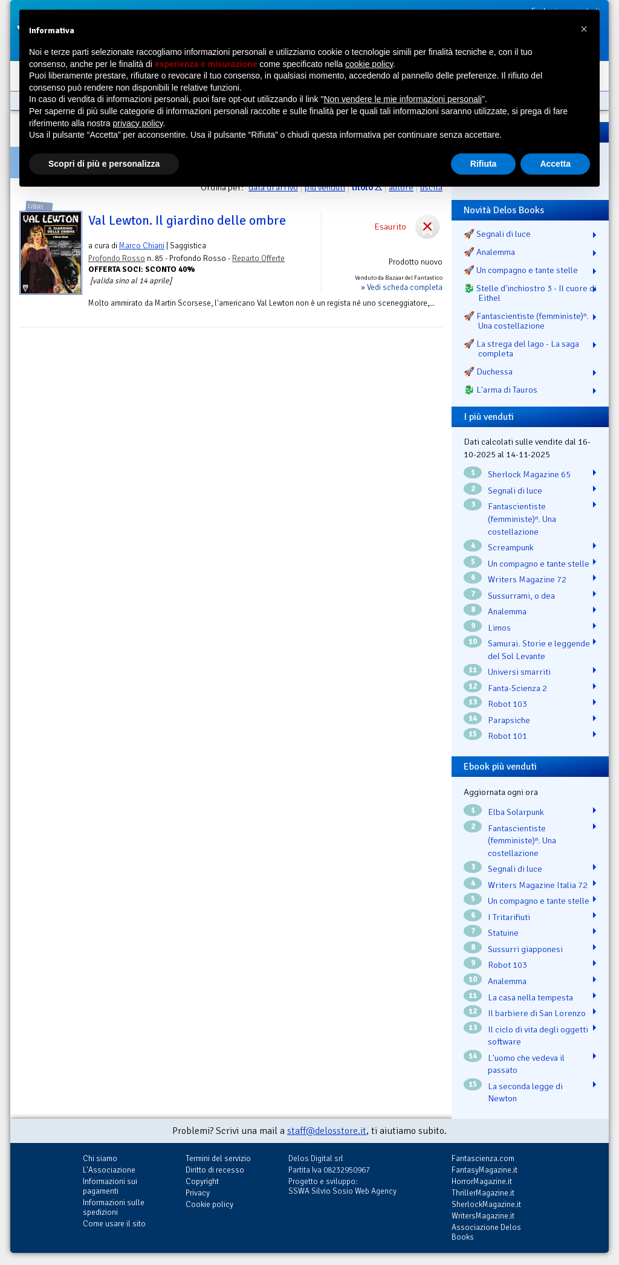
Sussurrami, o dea (521, 595)
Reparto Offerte (258, 258)
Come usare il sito (114, 1223)
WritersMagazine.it (483, 1216)
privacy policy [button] (138, 123)
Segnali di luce (515, 490)
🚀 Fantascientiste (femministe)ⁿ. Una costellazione (526, 320)
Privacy (198, 1193)
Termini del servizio (218, 1158)
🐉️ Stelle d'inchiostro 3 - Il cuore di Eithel (530, 293)
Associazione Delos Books (486, 1232)
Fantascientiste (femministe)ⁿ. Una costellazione (522, 518)
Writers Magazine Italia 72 (538, 885)
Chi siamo (100, 1158)
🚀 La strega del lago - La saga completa (521, 348)
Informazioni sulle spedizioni (113, 1207)
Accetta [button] (555, 164)
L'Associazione (109, 1170)
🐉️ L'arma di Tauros (500, 389)
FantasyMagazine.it (484, 1170)
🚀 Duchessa (488, 371)
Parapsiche (509, 720)
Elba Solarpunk (516, 811)
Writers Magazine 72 (527, 579)
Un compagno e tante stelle (538, 563)
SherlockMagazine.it (486, 1204)
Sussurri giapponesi (525, 949)
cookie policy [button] (369, 64)
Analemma (507, 611)
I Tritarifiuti (509, 917)
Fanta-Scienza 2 (517, 688)
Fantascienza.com (483, 1158)
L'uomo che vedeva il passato (526, 1064)
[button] (584, 29)
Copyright (202, 1181)
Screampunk (511, 547)
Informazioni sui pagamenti (110, 1186)
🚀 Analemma (489, 252)
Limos (499, 627)
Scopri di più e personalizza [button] (104, 164)
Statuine (503, 932)
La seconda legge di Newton (525, 1092)
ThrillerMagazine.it (483, 1193)
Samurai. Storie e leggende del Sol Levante (539, 649)
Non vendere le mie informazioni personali (402, 99)
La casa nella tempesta (530, 997)
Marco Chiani (141, 245)
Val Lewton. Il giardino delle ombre (187, 220)
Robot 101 (507, 735)
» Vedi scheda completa (401, 287)
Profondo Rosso (116, 258)
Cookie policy (209, 1204)
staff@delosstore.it (326, 1131)
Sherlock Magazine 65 (529, 474)
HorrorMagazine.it (482, 1181)
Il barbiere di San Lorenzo (537, 1013)
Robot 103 (507, 703)
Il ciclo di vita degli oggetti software (538, 1036)
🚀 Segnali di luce (497, 234)
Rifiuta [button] (483, 164)
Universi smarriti (519, 671)
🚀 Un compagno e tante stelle (521, 270)
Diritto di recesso (215, 1170)
